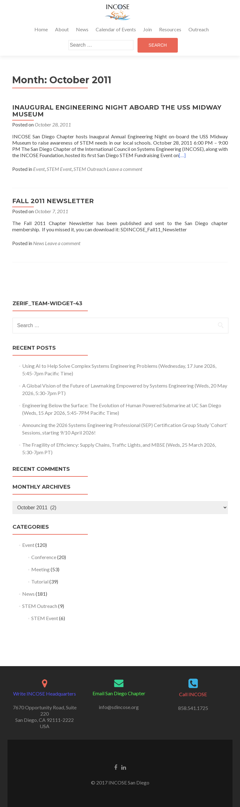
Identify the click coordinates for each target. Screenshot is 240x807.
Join (147, 29)
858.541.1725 (193, 708)
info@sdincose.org (119, 707)
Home (41, 29)
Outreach (198, 29)
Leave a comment (124, 169)
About (62, 29)
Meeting (40, 569)
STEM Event (59, 169)
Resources (170, 29)
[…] (182, 155)
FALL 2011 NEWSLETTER (53, 201)
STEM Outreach (89, 169)
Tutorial (39, 581)
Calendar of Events (116, 29)
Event (39, 169)
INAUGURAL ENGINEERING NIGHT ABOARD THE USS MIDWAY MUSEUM (116, 111)
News (82, 29)
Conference (43, 557)
